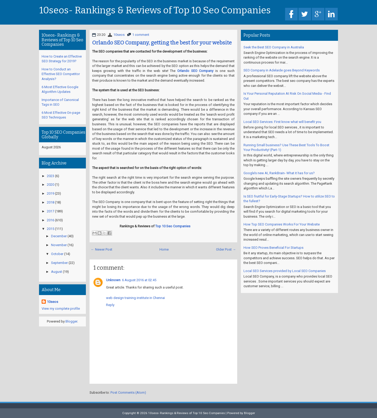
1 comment (140, 35)
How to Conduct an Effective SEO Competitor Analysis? (61, 74)
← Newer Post (101, 249)
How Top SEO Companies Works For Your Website (281, 224)
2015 (50, 229)
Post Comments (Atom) (128, 392)
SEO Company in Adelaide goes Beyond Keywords (281, 70)
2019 (50, 193)
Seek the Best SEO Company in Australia (273, 47)
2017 (50, 211)
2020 (50, 185)
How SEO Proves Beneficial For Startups (273, 248)
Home (164, 249)
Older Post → (226, 249)
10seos (119, 35)
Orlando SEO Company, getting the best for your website (162, 42)
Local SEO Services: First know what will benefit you (282, 122)
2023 (50, 176)
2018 (50, 202)
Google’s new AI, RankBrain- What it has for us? (279, 173)
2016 (50, 220)
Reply (110, 305)
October (57, 254)
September (59, 263)
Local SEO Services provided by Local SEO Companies (284, 271)
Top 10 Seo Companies (172, 226)
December (59, 236)
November (59, 245)
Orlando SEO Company (195, 71)
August (56, 272)
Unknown (113, 280)
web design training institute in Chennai (135, 298)
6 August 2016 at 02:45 (139, 280)
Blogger (71, 321)
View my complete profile (61, 308)
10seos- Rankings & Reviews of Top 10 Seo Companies (155, 10)
